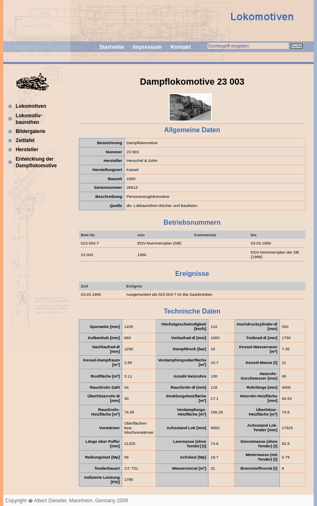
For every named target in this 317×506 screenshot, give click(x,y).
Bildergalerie (30, 131)
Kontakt (180, 47)
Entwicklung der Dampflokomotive (36, 162)
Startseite (111, 47)
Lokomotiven (31, 106)
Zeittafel (25, 140)
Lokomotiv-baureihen (29, 119)
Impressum (147, 47)
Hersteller (27, 149)
